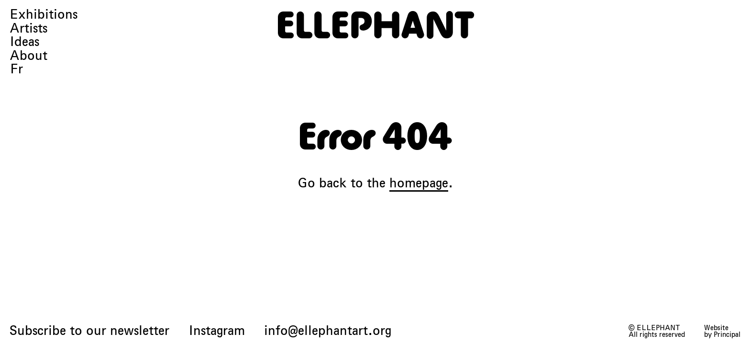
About (28, 56)
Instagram (216, 331)
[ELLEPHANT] (375, 25)
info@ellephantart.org (327, 331)
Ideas (24, 42)
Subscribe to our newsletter (89, 331)
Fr (16, 69)
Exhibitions (43, 15)
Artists (28, 28)
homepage (418, 182)
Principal (727, 334)
